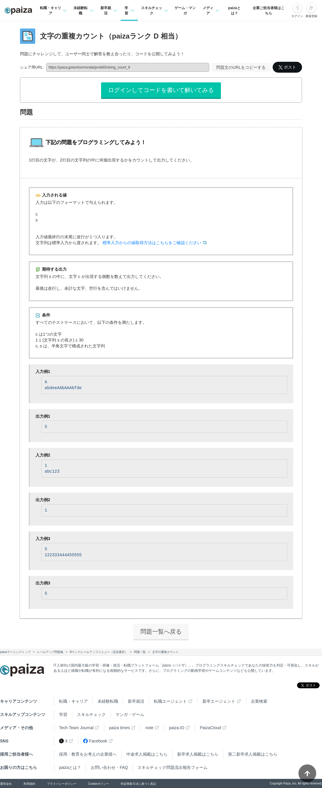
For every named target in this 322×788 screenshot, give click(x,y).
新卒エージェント (218, 701)
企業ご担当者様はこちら (268, 10)
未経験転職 (108, 701)
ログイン (297, 16)
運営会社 (6, 783)
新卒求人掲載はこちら (197, 754)
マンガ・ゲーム (129, 714)
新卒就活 (136, 701)
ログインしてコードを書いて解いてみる (161, 90)
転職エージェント (170, 701)
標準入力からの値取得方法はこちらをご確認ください (152, 242)
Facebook (95, 741)
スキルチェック (91, 714)
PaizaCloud (210, 727)
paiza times (119, 727)
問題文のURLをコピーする (241, 67)
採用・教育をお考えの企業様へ (88, 754)
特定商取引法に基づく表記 (138, 783)
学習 (63, 714)
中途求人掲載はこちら (146, 754)
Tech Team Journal (76, 727)
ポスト (287, 67)
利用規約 (29, 783)
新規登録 (311, 16)
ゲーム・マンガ (185, 10)
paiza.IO (176, 727)
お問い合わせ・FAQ (109, 767)
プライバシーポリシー (61, 783)
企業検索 (259, 701)
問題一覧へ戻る (161, 631)
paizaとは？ (234, 10)
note (149, 727)
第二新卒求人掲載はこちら (252, 754)
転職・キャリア (73, 701)
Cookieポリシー (98, 783)
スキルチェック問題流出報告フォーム (172, 767)
